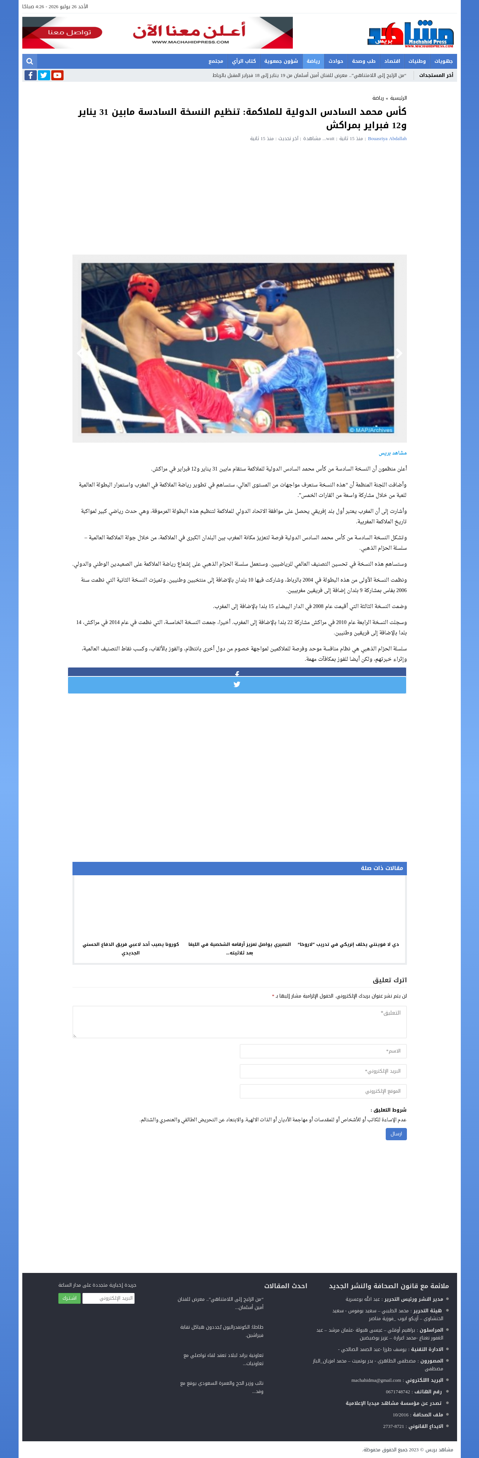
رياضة (313, 61)
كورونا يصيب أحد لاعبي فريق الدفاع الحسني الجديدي (130, 948)
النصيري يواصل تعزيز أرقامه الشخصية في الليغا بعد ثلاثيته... (239, 948)
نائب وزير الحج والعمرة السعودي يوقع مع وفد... (221, 1387)
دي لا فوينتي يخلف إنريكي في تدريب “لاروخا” (348, 944)
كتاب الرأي (244, 61)
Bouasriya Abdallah (387, 138)
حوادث (335, 61)
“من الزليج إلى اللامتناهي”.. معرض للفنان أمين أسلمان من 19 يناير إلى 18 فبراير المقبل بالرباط (309, 75)
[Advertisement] (239, 197)
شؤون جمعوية (281, 61)
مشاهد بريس (439, 1449)
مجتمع (215, 61)
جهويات (443, 61)
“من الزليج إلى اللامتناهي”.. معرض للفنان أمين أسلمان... (220, 1303)
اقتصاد (392, 61)
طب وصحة (364, 61)
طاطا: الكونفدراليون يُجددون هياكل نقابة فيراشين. (222, 1331)
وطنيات (417, 61)
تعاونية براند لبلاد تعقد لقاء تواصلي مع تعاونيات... (223, 1359)
